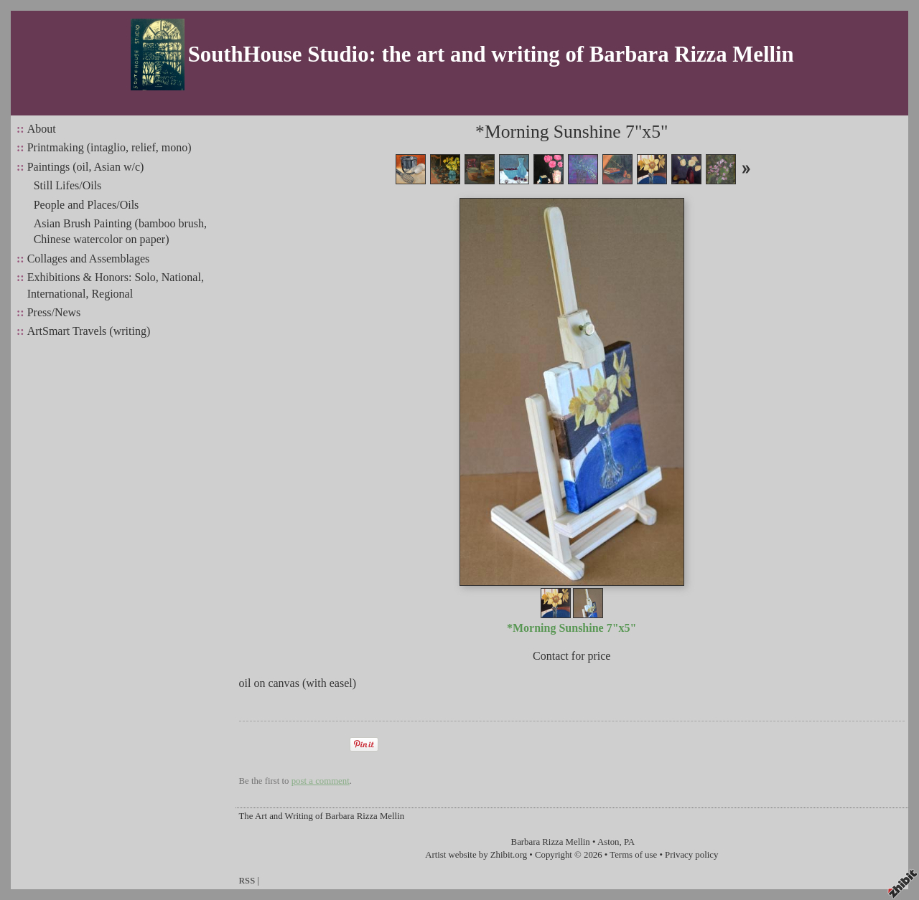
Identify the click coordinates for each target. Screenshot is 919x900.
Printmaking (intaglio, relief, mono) (109, 147)
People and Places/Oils (86, 205)
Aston (608, 842)
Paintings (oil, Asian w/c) (85, 167)
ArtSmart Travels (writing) (89, 331)
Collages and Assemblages (88, 258)
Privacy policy (691, 855)
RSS (247, 881)
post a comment (320, 781)
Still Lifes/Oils (68, 185)
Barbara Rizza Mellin (550, 842)
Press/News (54, 312)
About (41, 129)
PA (629, 842)
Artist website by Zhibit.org (476, 855)
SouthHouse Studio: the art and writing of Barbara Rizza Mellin (491, 54)
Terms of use (633, 855)
